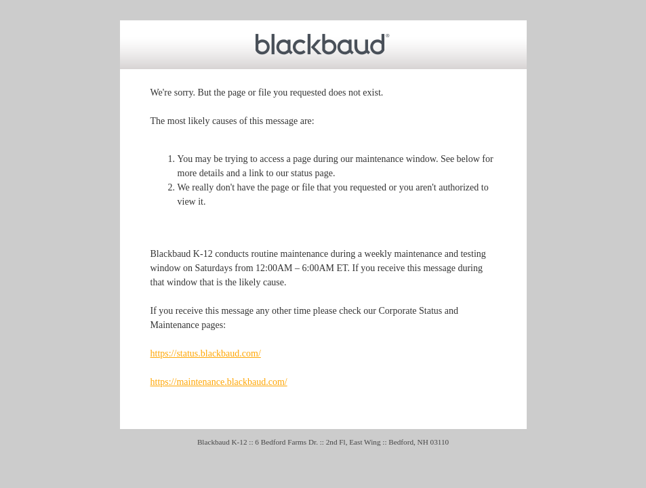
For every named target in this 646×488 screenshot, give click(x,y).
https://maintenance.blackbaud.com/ (218, 382)
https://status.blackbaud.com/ (205, 353)
